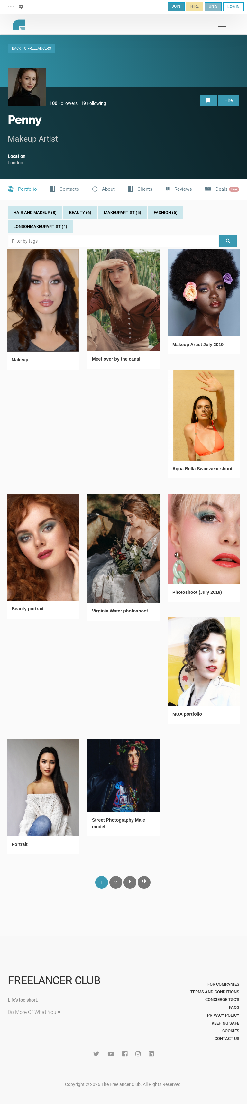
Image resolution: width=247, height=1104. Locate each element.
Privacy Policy (223, 1015)
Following (93, 103)
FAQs (234, 1007)
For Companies (223, 984)
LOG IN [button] (233, 7)
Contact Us (227, 1038)
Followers (64, 103)
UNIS (213, 6)
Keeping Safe (225, 1023)
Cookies (230, 1030)
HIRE (194, 6)
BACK (31, 48)
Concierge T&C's (222, 999)
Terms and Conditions (214, 991)
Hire (228, 100)
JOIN (176, 6)
